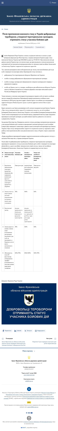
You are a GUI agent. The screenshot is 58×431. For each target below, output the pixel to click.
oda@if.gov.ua (29, 381)
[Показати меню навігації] (2, 3)
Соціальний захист (40, 47)
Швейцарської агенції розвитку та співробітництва (40, 398)
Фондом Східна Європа (47, 392)
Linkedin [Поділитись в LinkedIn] (19, 330)
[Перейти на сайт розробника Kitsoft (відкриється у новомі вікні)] (23, 427)
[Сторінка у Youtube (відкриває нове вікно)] (31, 413)
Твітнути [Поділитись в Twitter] (29, 330)
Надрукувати (41, 330)
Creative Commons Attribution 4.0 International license (37, 421)
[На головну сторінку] (29, 15)
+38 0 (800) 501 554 (29, 375)
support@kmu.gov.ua (32, 407)
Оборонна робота (29, 47)
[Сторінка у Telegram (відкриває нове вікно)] (27, 413)
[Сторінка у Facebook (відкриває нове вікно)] (29, 413)
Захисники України (17, 47)
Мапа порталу (28, 351)
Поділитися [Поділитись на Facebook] (8, 330)
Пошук (54, 2)
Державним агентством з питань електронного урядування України (24, 394)
